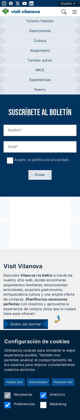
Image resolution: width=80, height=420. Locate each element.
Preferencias (19, 405)
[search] (64, 11)
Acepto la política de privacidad (40, 160)
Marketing (53, 405)
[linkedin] (31, 3)
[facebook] (10, 3)
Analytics (52, 395)
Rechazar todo (63, 382)
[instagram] (3, 3)
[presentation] (4, 222)
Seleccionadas (38, 382)
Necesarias (18, 395)
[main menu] (74, 11)
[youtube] (24, 3)
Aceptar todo (14, 382)
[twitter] (17, 3)
